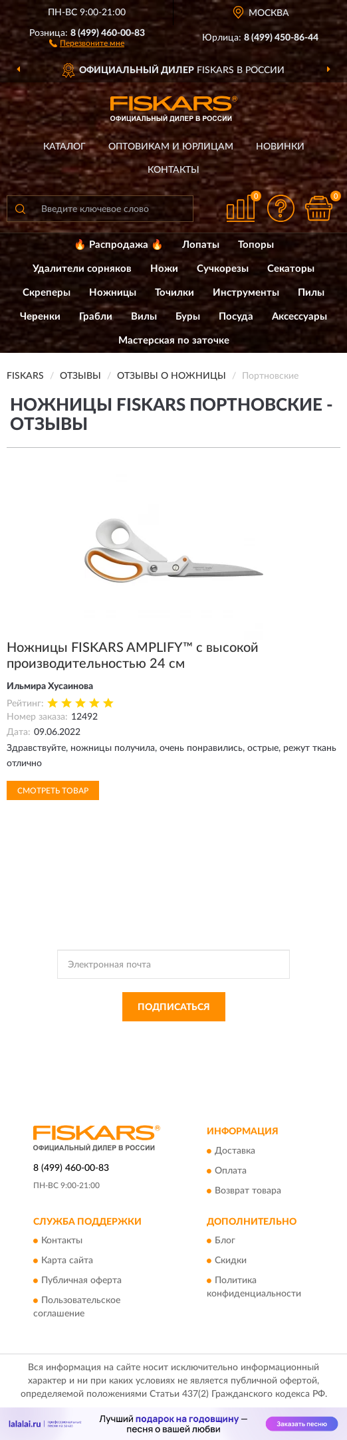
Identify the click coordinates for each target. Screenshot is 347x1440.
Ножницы (112, 293)
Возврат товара (248, 1190)
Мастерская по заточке (173, 341)
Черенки (40, 317)
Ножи (164, 269)
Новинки (280, 147)
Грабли (95, 317)
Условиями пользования (160, 1048)
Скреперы (46, 293)
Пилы (311, 293)
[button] (86, 43)
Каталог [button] (64, 147)
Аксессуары (299, 317)
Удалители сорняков (82, 269)
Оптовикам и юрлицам (170, 147)
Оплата (231, 1171)
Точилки (174, 293)
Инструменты (246, 293)
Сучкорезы (223, 269)
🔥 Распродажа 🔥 (119, 245)
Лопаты (200, 245)
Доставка (235, 1151)
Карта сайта (67, 1261)
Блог (225, 1241)
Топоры (256, 245)
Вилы (144, 317)
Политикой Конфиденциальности (238, 1037)
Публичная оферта (81, 1281)
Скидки (231, 1261)
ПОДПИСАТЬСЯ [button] (174, 1007)
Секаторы (290, 269)
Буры (187, 317)
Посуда (236, 317)
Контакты (173, 170)
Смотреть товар (52, 791)
